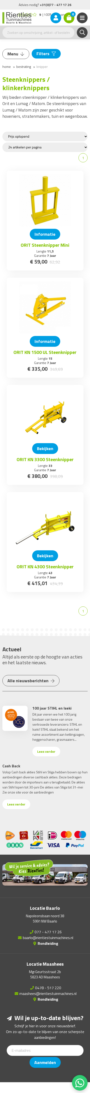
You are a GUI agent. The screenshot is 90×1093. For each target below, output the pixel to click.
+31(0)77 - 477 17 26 (55, 4)
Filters (46, 53)
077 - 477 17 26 (48, 932)
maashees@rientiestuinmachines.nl (48, 993)
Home (6, 66)
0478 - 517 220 (48, 988)
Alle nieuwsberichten (30, 680)
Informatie (45, 234)
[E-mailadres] (45, 1050)
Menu (15, 54)
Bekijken (45, 448)
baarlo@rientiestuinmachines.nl (48, 937)
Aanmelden (45, 1062)
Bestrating (23, 66)
